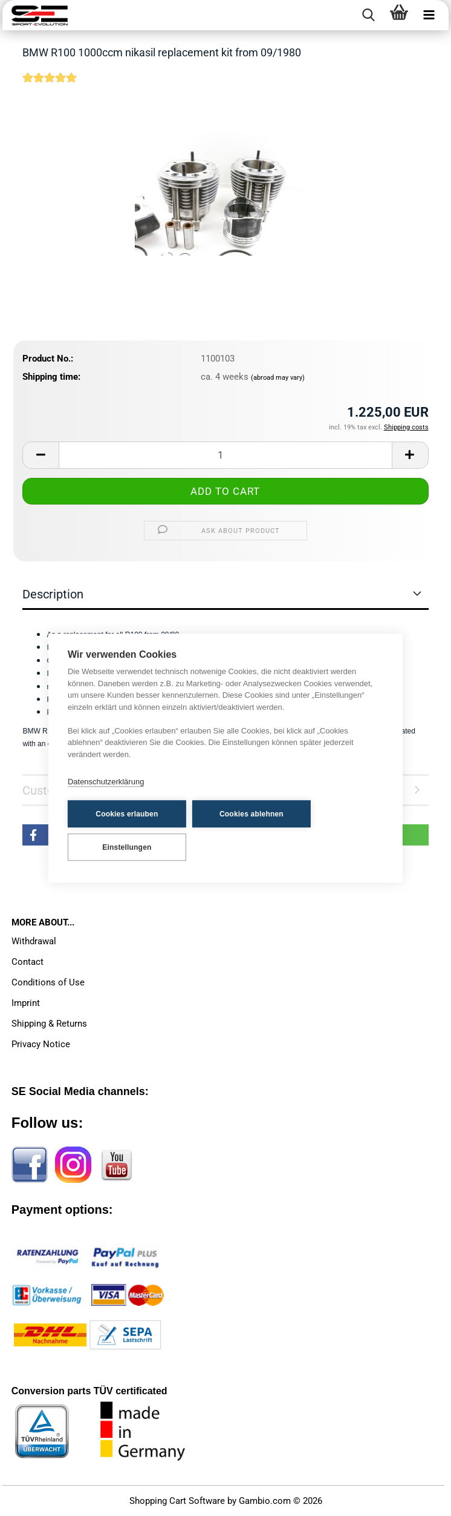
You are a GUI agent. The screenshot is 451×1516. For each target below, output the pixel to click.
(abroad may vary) (278, 378)
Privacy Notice (40, 1044)
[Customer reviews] (49, 85)
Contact (27, 961)
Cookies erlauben (127, 814)
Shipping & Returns (49, 1023)
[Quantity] (225, 455)
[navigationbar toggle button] (429, 15)
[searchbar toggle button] (369, 15)
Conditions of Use (48, 982)
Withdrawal (33, 941)
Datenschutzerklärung (106, 781)
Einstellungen (126, 847)
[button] (40, 455)
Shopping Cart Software (177, 1500)
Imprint (25, 1003)
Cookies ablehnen (251, 814)
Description (52, 594)
